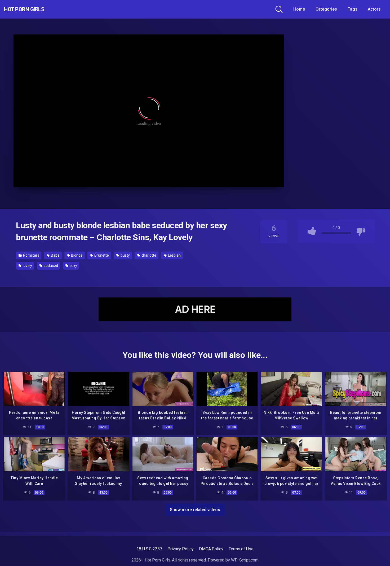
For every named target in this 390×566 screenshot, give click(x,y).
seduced (48, 266)
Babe (53, 255)
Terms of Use (241, 548)
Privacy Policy (180, 548)
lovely (25, 266)
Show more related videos (195, 508)
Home (299, 9)
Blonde (75, 255)
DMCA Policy (211, 548)
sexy (71, 266)
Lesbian (172, 255)
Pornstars (29, 255)
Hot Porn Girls (32, 9)
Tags (352, 9)
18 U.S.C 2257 (149, 548)
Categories (326, 9)
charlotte (146, 255)
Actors (374, 9)
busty (123, 255)
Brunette (99, 255)
